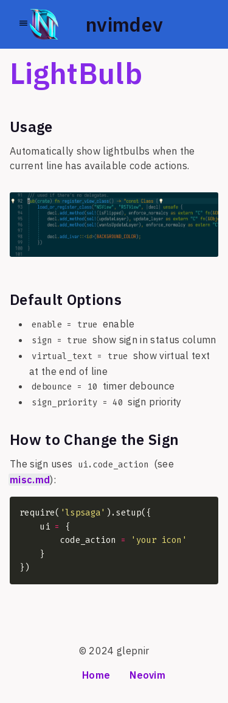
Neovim (147, 675)
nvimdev (124, 24)
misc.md (30, 480)
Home (96, 675)
